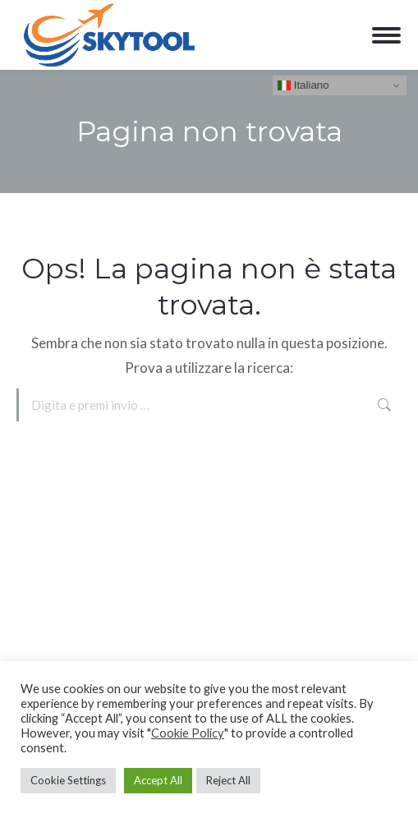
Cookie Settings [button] (68, 780)
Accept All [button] (158, 780)
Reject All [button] (228, 780)
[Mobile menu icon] (386, 35)
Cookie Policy (187, 733)
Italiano (303, 85)
